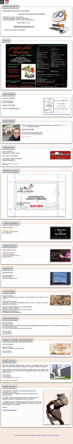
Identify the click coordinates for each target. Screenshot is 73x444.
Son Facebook (26, 136)
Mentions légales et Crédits (33, 435)
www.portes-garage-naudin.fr (10, 380)
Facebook (22, 30)
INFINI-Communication (53, 435)
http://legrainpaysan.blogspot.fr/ (12, 312)
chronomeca (13, 164)
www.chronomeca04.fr (12, 163)
